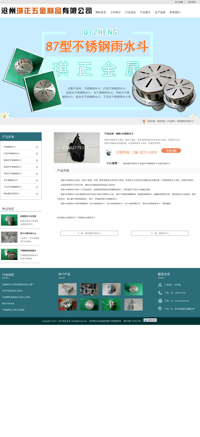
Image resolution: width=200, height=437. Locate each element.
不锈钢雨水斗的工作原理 (13, 310)
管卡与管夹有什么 (28, 233)
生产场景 (160, 12)
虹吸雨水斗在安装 (28, 216)
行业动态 (130, 12)
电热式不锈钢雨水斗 (13, 160)
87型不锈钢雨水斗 (12, 153)
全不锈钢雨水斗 (11, 180)
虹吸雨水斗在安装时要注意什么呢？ (18, 284)
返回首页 (161, 121)
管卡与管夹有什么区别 (12, 291)
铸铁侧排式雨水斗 (185, 121)
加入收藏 (179, 2)
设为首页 (192, 2)
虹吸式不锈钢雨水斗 (13, 167)
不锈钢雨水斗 (10, 147)
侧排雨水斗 (164, 233)
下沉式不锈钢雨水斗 (13, 187)
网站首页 (101, 12)
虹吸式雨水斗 (164, 163)
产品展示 (145, 12)
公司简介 (115, 12)
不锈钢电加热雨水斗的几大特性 (16, 297)
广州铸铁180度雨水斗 (85, 217)
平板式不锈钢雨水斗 (13, 173)
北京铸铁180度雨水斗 (66, 217)
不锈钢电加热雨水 (28, 250)
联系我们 (175, 12)
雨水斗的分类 (8, 303)
